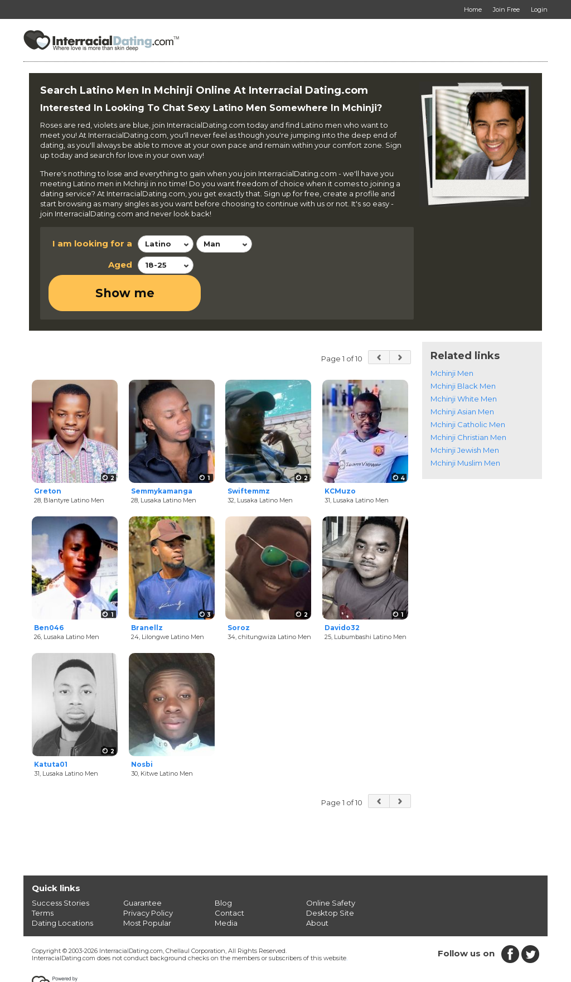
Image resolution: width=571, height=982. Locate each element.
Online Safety (330, 866)
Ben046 (49, 592)
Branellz (147, 592)
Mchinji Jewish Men (464, 413)
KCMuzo (340, 455)
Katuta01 (50, 728)
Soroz (239, 592)
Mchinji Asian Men (462, 375)
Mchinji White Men (463, 362)
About (317, 886)
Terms (43, 876)
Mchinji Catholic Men (467, 388)
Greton (47, 455)
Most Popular (147, 886)
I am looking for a (92, 243)
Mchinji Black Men (463, 349)
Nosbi (142, 728)
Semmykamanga (161, 455)
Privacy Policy (148, 876)
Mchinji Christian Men (468, 400)
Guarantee (142, 866)
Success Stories (60, 866)
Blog (223, 866)
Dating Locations (62, 886)
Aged (120, 264)
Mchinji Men (451, 336)
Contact (229, 876)
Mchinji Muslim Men (465, 426)
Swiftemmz (249, 455)
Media (226, 886)
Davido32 (342, 592)
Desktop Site (330, 876)
